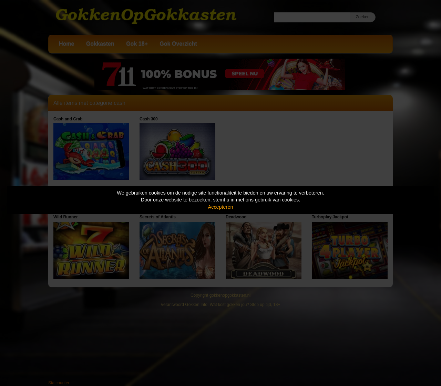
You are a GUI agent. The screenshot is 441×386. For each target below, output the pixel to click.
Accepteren (220, 207)
